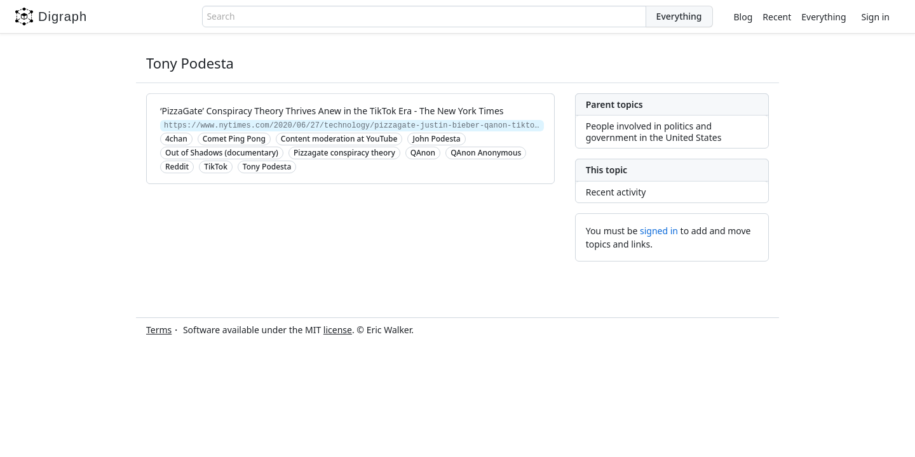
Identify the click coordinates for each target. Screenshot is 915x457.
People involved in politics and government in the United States (654, 131)
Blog (743, 17)
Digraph (51, 16)
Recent (776, 17)
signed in (659, 231)
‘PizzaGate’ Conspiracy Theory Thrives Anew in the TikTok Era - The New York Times (332, 111)
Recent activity (616, 192)
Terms (159, 330)
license (337, 330)
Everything (823, 17)
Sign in (876, 17)
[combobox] (424, 16)
